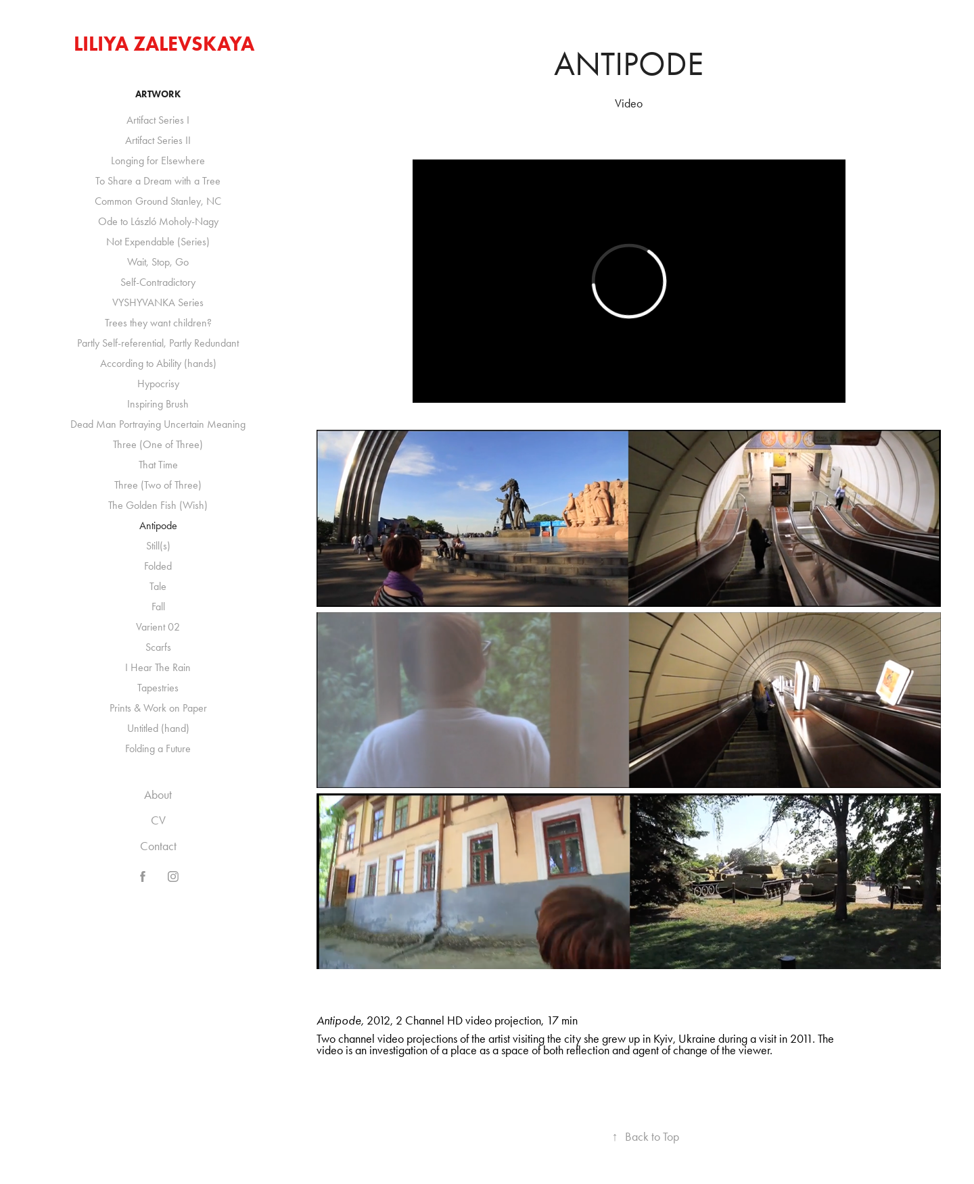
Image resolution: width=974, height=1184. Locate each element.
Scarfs (158, 647)
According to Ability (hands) (158, 363)
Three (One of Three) (158, 444)
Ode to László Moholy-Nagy (158, 221)
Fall (158, 606)
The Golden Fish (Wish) (158, 505)
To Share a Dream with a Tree (158, 180)
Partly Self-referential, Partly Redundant (158, 343)
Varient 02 (158, 626)
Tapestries (158, 687)
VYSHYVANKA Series (158, 302)
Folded (158, 566)
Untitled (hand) (158, 728)
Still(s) (158, 545)
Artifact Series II (158, 140)
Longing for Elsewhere (158, 160)
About (158, 794)
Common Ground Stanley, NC (158, 201)
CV (158, 820)
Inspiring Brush (158, 403)
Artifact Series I (157, 120)
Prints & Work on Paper (158, 707)
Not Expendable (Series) (158, 241)
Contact (158, 846)
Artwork (158, 94)
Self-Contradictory (157, 282)
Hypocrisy (158, 383)
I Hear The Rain (158, 667)
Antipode (158, 525)
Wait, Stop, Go (158, 261)
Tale (157, 586)
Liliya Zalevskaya (164, 43)
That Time (158, 464)
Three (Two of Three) (158, 484)
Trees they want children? (158, 322)
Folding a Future (158, 748)
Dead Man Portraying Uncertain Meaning (158, 424)
